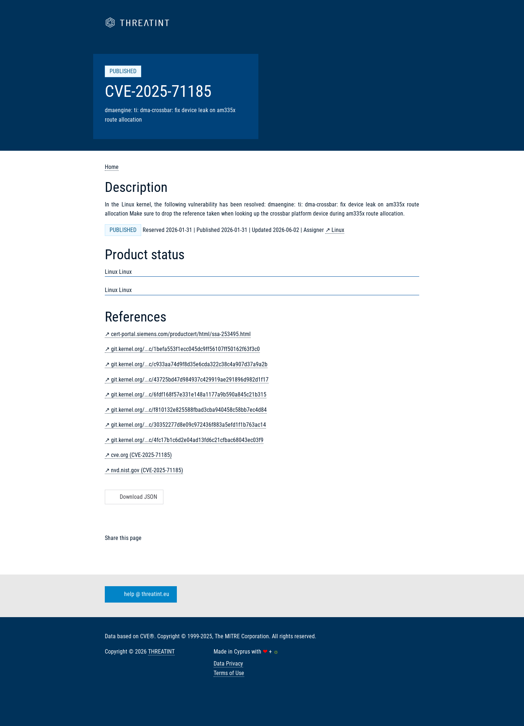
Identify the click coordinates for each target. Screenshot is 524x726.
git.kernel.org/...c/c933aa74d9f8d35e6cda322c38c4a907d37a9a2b (189, 364)
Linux (338, 229)
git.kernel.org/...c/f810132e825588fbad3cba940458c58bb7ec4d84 (189, 409)
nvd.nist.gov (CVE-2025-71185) (147, 470)
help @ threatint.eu (139, 594)
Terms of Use (229, 673)
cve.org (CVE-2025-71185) (141, 454)
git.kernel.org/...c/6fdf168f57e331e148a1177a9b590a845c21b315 (188, 394)
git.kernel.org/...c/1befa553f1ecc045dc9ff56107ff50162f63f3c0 (185, 349)
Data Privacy (228, 663)
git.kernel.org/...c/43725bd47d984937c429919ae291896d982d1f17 (190, 379)
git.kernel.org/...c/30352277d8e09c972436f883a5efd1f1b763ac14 (188, 424)
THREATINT (161, 651)
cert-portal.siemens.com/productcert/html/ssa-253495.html (181, 334)
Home (112, 166)
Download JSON (133, 496)
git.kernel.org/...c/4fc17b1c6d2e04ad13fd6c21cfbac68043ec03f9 (187, 440)
